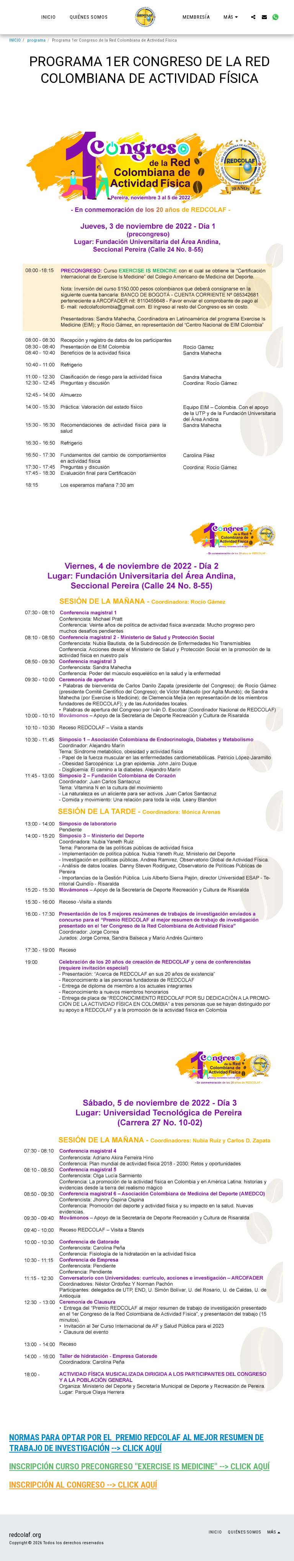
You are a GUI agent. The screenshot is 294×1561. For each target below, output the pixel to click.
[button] (253, 17)
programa (36, 40)
